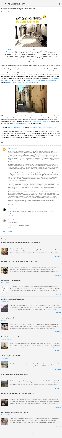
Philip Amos (11, 148)
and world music (51, 80)
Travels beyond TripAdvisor (10, 356)
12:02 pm (10, 215)
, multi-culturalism (42, 80)
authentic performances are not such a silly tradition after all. (22, 82)
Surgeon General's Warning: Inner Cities (14, 412)
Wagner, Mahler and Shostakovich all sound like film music (20, 242)
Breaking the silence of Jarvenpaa (12, 299)
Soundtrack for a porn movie (11, 280)
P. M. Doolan (11, 209)
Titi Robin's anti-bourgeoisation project (44, 127)
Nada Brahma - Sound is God (11, 337)
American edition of (40, 121)
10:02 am (10, 204)
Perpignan (44, 71)
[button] (60, 9)
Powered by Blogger (31, 434)
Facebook (40, 137)
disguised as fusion (32, 80)
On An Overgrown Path (15, 4)
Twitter (46, 137)
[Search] (60, 4)
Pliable (9, 220)
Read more (57, 256)
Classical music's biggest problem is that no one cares (19, 261)
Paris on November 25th (14, 127)
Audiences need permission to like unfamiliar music (18, 393)
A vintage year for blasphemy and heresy (14, 374)
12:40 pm (10, 227)
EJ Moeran (11, 50)
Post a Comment (7, 231)
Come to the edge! (7, 318)
